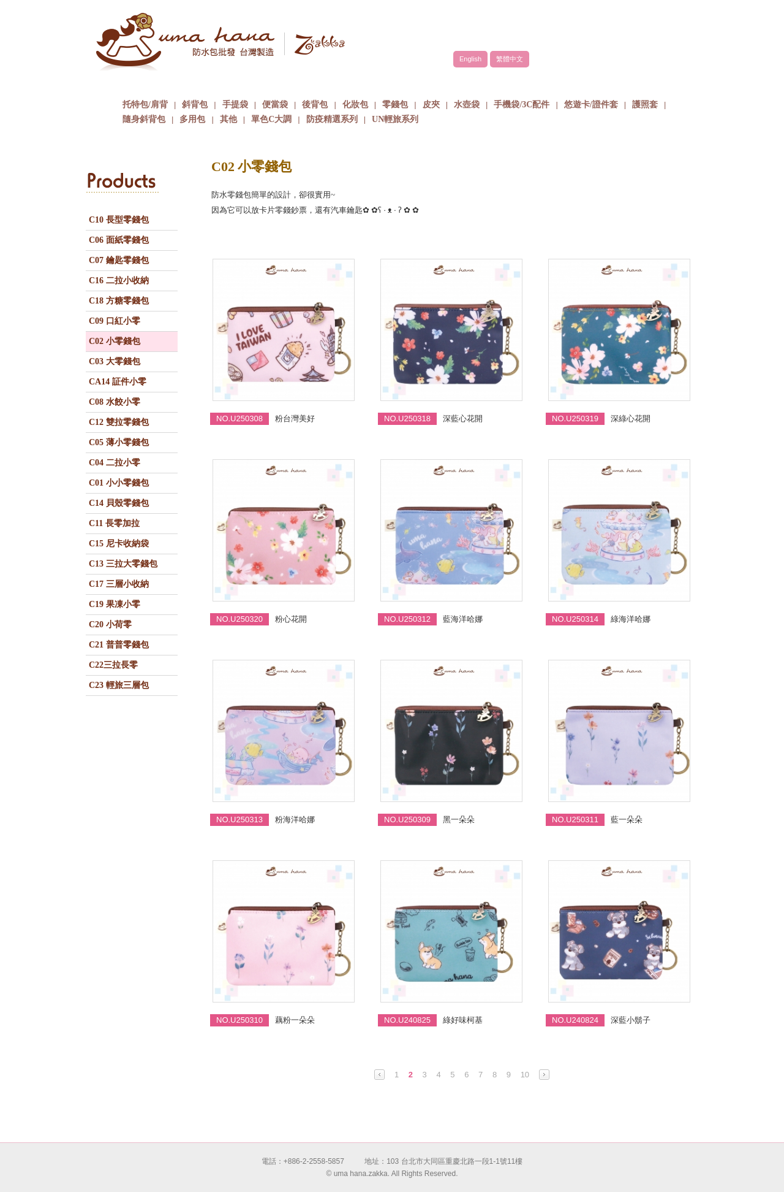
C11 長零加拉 (114, 523)
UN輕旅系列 (395, 119)
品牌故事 (254, 82)
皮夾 (431, 104)
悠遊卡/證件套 (591, 104)
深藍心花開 (463, 418)
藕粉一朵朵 (295, 1020)
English (470, 59)
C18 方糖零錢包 (119, 300)
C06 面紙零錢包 (119, 240)
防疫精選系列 (332, 119)
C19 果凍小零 (114, 604)
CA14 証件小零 (117, 381)
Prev (379, 1074)
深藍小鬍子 (630, 1020)
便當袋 (275, 104)
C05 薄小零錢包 (119, 442)
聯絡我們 (622, 82)
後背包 (315, 104)
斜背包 (195, 104)
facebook (655, 29)
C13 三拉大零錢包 (123, 563)
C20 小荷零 (110, 624)
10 (525, 1074)
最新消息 (530, 82)
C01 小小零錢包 (119, 482)
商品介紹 (346, 82)
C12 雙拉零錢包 (119, 422)
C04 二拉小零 (114, 462)
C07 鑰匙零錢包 (119, 260)
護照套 (645, 104)
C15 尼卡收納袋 (119, 543)
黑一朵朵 (459, 819)
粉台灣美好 (295, 418)
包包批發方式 (438, 82)
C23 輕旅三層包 (119, 685)
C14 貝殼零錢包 (119, 503)
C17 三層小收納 (119, 584)
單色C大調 (271, 119)
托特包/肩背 (145, 104)
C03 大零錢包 (114, 361)
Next (544, 1074)
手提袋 (235, 104)
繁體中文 (509, 59)
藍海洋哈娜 (463, 619)
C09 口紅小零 (114, 321)
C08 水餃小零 (114, 402)
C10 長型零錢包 (119, 219)
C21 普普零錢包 (119, 644)
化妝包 (355, 104)
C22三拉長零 (113, 665)
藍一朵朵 (627, 819)
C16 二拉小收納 (119, 280)
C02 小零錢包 (114, 341)
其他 (228, 119)
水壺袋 (467, 104)
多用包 (192, 119)
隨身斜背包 (144, 119)
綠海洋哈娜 (630, 619)
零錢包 (395, 104)
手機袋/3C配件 (521, 104)
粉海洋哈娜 (295, 819)
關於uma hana (162, 82)
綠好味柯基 (463, 1020)
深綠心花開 (630, 418)
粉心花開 (291, 619)
